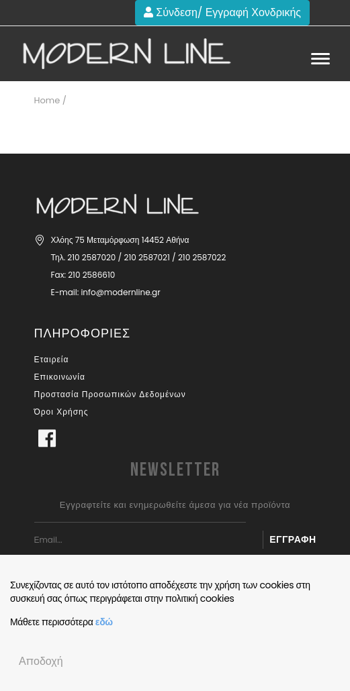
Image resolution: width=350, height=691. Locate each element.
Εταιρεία (51, 359)
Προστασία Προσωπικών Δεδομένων (110, 394)
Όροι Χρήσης (61, 411)
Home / (50, 100)
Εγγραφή (292, 539)
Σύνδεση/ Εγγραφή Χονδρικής (222, 12)
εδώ (104, 622)
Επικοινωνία (59, 376)
